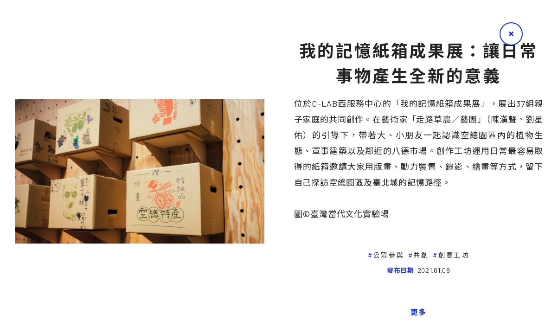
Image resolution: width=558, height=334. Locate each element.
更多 (418, 312)
